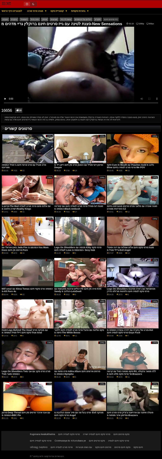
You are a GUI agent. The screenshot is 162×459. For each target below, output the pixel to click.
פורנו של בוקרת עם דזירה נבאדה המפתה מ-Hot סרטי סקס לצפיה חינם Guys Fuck (130, 331)
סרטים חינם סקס (103, 447)
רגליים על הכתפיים (83, 19)
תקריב (97, 19)
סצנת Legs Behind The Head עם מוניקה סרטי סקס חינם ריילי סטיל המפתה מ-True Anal (25, 331)
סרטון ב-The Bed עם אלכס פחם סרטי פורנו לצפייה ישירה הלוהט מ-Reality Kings (26, 207)
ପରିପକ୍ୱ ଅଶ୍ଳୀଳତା (38, 447)
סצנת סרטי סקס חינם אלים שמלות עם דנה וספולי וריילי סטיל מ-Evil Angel (130, 248)
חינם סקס (138, 447)
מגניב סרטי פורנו (35, 11)
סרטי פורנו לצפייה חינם (62, 447)
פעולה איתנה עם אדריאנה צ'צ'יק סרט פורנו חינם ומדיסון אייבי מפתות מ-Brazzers (130, 413)
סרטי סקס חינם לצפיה (118, 440)
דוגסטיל (24, 19)
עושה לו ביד (66, 19)
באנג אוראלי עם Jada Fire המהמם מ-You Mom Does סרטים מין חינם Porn (25, 248)
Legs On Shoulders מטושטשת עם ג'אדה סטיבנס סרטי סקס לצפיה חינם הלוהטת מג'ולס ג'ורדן (131, 290)
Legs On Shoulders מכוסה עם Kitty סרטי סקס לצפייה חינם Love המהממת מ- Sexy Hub (77, 248)
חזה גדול (35, 19)
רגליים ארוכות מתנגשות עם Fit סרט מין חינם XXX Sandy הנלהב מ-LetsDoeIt (77, 290)
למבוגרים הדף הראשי (12, 11)
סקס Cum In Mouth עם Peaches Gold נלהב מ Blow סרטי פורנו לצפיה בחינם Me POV (130, 166)
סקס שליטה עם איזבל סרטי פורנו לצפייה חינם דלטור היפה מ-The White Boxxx (79, 331)
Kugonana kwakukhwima (42, 434)
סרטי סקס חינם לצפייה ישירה (96, 434)
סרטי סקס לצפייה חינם (69, 434)
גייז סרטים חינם (110, 19)
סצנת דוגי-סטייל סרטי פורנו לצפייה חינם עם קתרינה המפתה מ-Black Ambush (78, 207)
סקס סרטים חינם (121, 434)
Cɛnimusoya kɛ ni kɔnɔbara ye (70, 440)
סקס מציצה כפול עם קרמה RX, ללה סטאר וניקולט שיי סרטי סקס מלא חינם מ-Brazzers (131, 372)
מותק (44, 19)
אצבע (5, 19)
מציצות (54, 19)
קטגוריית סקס (57, 11)
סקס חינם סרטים (122, 447)
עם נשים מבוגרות (84, 447)
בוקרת (14, 19)
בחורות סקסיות (78, 11)
